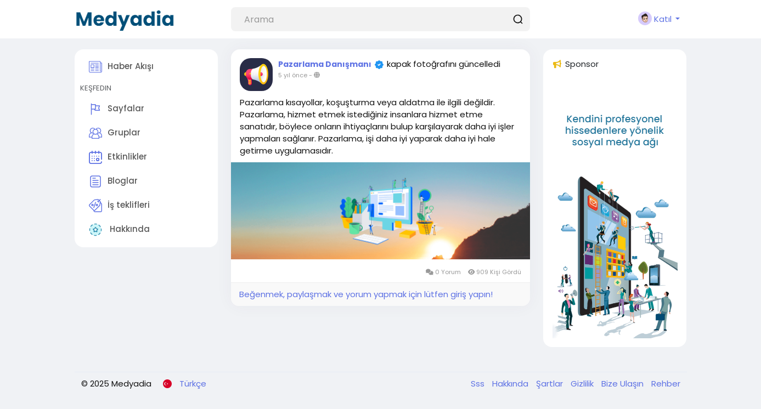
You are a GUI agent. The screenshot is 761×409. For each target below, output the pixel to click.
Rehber (665, 383)
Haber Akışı (121, 66)
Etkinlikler (118, 157)
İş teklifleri (119, 205)
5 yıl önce (292, 75)
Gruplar (114, 133)
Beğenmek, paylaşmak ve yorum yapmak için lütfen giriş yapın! (366, 294)
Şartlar (550, 383)
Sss (479, 383)
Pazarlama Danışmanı (324, 64)
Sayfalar (116, 109)
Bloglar (113, 181)
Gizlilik (583, 383)
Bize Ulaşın (623, 383)
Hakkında (119, 229)
